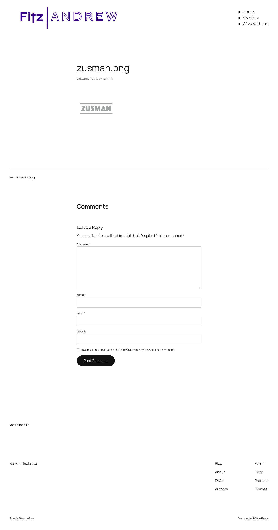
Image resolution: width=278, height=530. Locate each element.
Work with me (255, 24)
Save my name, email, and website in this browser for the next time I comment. (127, 350)
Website (81, 331)
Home (248, 12)
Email (81, 313)
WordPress (261, 518)
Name (81, 294)
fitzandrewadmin (100, 78)
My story (251, 18)
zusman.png (25, 177)
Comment (84, 244)
